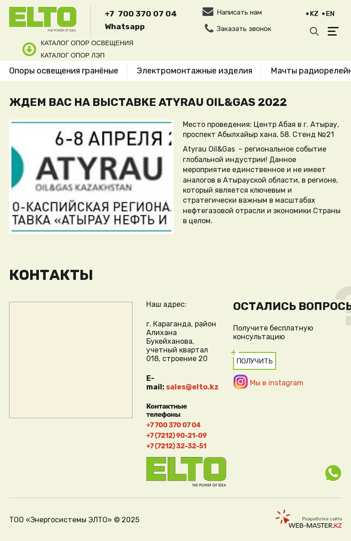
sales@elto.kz (192, 387)
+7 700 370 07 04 (141, 13)
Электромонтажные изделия (194, 71)
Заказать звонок (244, 29)
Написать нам (239, 12)
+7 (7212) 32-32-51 (176, 446)
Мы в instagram (276, 382)
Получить (254, 361)
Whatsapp (125, 26)
